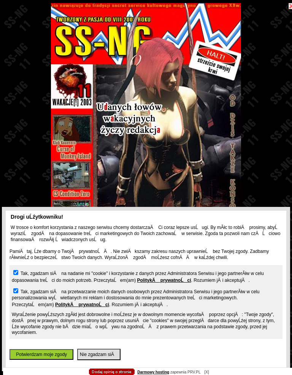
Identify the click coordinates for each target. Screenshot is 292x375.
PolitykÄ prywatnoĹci (164, 280)
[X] (206, 372)
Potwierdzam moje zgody (41, 354)
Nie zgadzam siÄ (99, 354)
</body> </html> (146, 38)
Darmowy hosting (153, 372)
